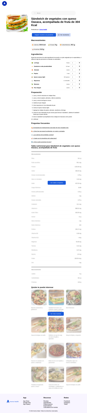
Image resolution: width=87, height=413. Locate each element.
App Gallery (26, 404)
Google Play (27, 402)
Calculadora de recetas (51, 407)
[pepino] (73, 73)
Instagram (67, 402)
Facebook (67, 401)
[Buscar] (55, 13)
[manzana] (73, 84)
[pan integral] (73, 87)
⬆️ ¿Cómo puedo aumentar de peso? (41, 142)
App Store (26, 401)
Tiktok (66, 404)
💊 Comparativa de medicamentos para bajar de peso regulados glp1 (50, 127)
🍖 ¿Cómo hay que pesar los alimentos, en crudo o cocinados (48, 131)
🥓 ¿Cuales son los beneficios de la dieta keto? (44, 138)
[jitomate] (73, 69)
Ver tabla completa (56, 183)
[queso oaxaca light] (73, 77)
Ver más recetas (55, 314)
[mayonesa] (73, 80)
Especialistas (48, 405)
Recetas (46, 401)
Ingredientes (47, 402)
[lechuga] (73, 62)
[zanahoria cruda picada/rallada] (73, 66)
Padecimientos (48, 404)
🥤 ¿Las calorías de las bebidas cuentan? (42, 134)
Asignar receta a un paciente (44, 35)
